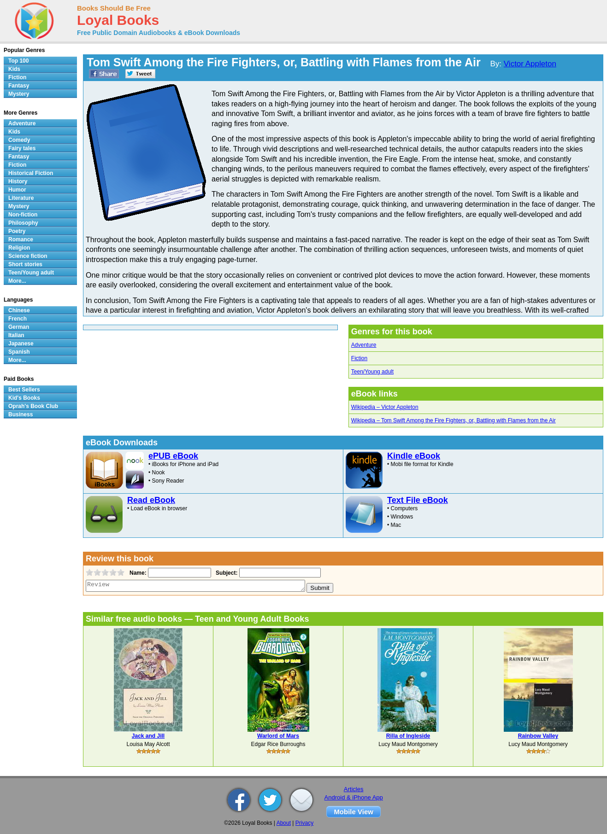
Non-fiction (22, 214)
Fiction (359, 358)
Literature (21, 198)
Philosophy (23, 223)
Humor (17, 190)
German (18, 327)
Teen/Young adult (372, 371)
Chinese (19, 310)
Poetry (16, 231)
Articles (354, 789)
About (284, 823)
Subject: (225, 573)
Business (20, 414)
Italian (16, 335)
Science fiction (27, 256)
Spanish (19, 352)
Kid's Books (24, 398)
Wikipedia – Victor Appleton (384, 407)
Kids (14, 69)
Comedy (19, 140)
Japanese (21, 343)
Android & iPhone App (353, 797)
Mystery (18, 94)
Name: (137, 573)
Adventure (364, 345)
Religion (19, 248)
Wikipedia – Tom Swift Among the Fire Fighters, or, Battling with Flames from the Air (453, 420)
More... (17, 281)
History (17, 181)
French (17, 318)
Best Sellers (24, 389)
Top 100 (18, 61)
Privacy (304, 823)
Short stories (25, 264)
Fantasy (18, 85)
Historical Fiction (30, 173)
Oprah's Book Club (33, 406)
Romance (20, 239)
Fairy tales (21, 148)
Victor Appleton (530, 63)
